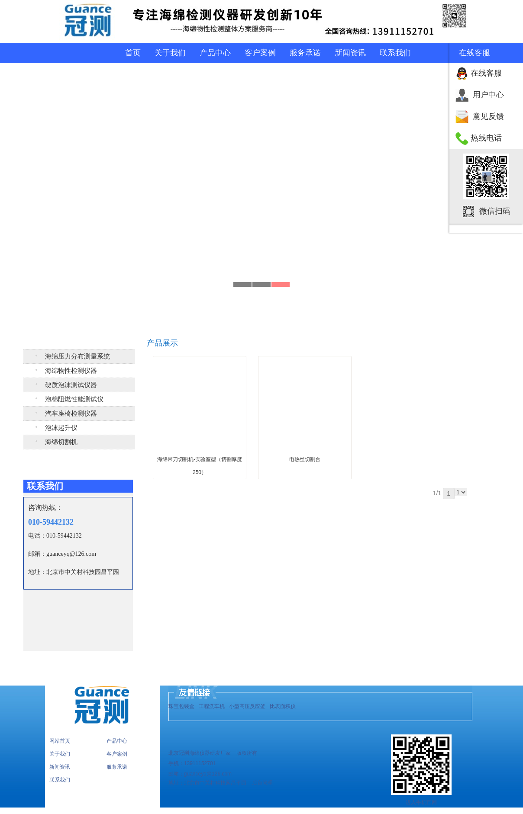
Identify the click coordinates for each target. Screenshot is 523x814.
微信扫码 (494, 211)
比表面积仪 (283, 706)
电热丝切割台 (304, 459)
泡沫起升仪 (61, 427)
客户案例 (260, 52)
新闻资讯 (350, 52)
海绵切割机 (61, 442)
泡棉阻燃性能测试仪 (74, 399)
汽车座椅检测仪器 (71, 413)
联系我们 (395, 52)
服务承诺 (305, 52)
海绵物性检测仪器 (71, 370)
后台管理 (262, 783)
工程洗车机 (212, 706)
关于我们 (170, 52)
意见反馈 (488, 116)
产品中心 (215, 52)
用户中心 (488, 94)
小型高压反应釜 (247, 706)
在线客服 (486, 73)
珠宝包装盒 (181, 706)
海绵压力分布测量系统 (77, 356)
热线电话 (486, 138)
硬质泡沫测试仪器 (71, 384)
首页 (133, 52)
